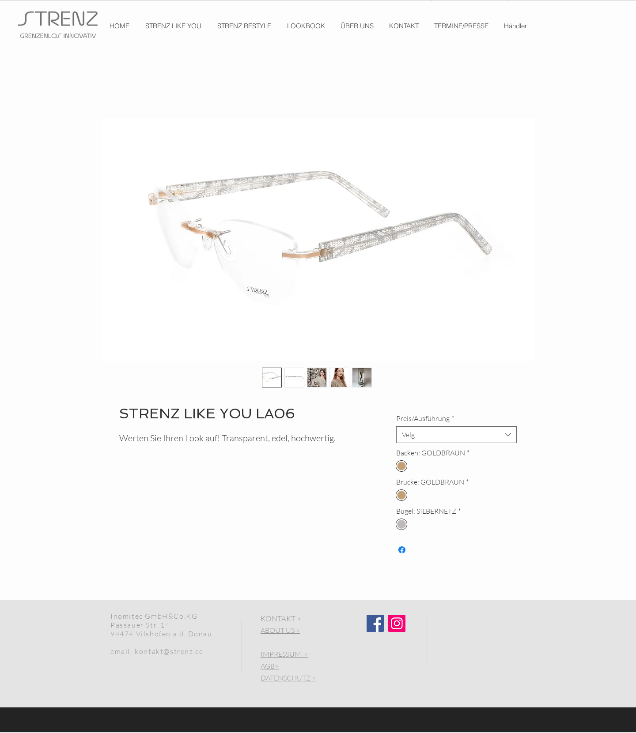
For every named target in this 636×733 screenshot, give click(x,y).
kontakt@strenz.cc (169, 651)
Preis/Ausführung (425, 418)
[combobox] (456, 434)
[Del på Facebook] (402, 550)
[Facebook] (375, 623)
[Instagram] (396, 623)
